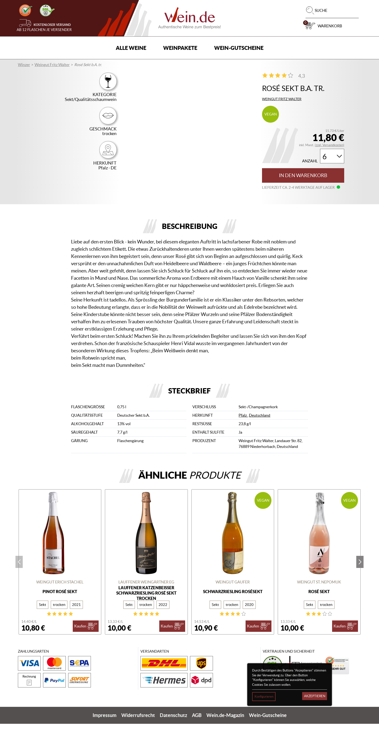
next (360, 570)
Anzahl (310, 161)
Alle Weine (131, 48)
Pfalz (243, 424)
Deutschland (259, 424)
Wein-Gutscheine (238, 48)
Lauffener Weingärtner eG (146, 590)
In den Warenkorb (303, 175)
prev (19, 570)
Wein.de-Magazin (225, 723)
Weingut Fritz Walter (52, 64)
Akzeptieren (314, 696)
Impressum (105, 723)
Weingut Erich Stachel (59, 590)
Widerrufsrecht (138, 723)
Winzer (24, 64)
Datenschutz (173, 723)
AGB (197, 723)
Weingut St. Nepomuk (319, 590)
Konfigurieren (264, 696)
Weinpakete (180, 48)
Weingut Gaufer (233, 590)
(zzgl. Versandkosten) (329, 145)
